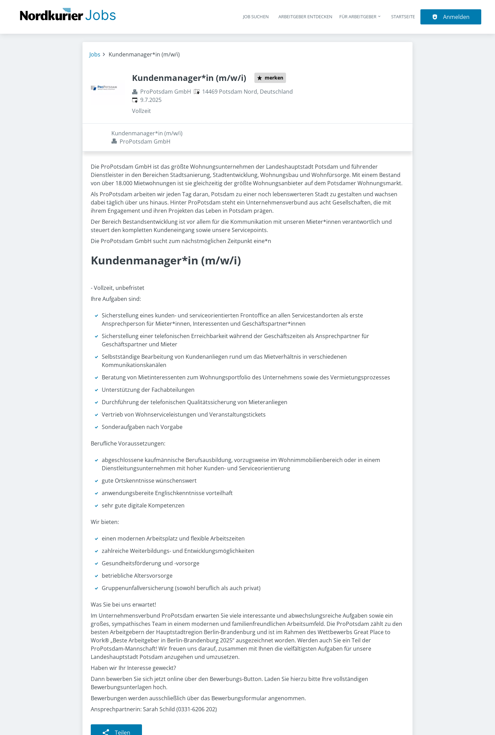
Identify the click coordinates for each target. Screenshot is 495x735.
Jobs (94, 54)
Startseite (403, 16)
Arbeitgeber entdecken (305, 16)
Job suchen (256, 16)
